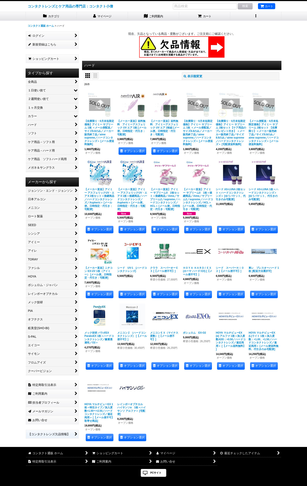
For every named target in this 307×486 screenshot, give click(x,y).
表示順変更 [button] (193, 76)
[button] (255, 16)
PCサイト (156, 472)
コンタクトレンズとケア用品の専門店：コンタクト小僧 (70, 6)
